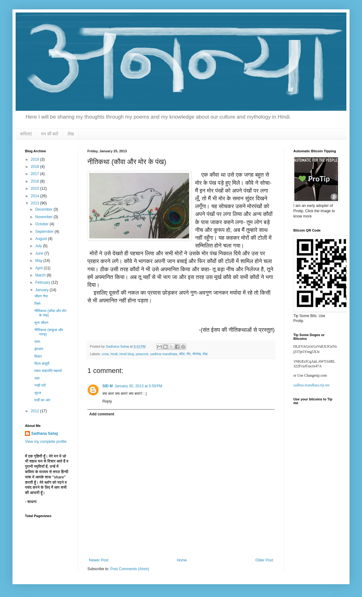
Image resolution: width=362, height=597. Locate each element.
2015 (35, 188)
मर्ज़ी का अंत (42, 400)
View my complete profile (45, 441)
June (39, 253)
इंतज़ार (38, 349)
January (42, 290)
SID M (107, 386)
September (45, 231)
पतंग (37, 342)
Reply (107, 401)
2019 (35, 159)
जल (36, 378)
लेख (70, 133)
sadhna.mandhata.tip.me (311, 385)
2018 (35, 166)
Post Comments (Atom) (129, 569)
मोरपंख (197, 354)
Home (182, 560)
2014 (35, 196)
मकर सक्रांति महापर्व (48, 371)
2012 (35, 411)
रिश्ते (37, 303)
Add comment (101, 414)
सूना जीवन (41, 323)
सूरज (37, 393)
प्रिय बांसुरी (41, 363)
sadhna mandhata (163, 354)
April (39, 268)
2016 (35, 181)
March (41, 275)
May (39, 260)
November (44, 217)
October (42, 224)
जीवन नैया (41, 296)
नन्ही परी (40, 385)
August (41, 239)
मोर (189, 354)
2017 (35, 174)
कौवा (182, 354)
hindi (114, 354)
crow (105, 354)
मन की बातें (49, 133)
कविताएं (26, 133)
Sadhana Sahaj (44, 433)
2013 (35, 203)
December (44, 209)
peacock (142, 354)
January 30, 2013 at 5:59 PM (138, 386)
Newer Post (98, 560)
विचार (38, 356)
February (43, 282)
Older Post (264, 560)
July (39, 246)
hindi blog (127, 354)
